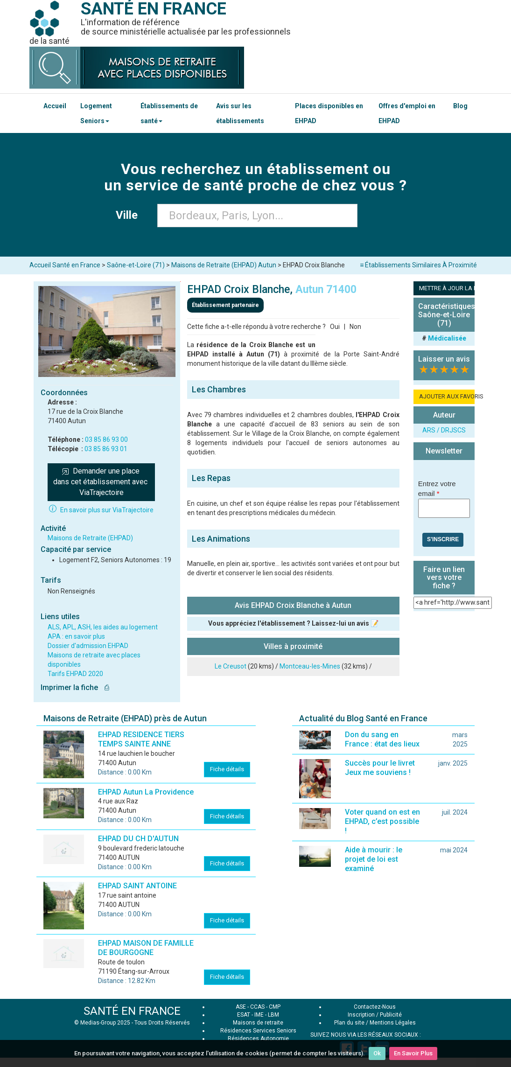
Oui (335, 326)
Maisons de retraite (258, 1022)
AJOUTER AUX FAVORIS (447, 396)
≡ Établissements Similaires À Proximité (418, 265)
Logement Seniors (96, 113)
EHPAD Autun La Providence (146, 792)
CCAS (257, 1007)
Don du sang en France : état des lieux (382, 739)
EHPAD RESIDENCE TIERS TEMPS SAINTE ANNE (141, 739)
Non (355, 326)
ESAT (243, 1014)
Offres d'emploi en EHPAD (406, 113)
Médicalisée (447, 338)
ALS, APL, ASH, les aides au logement (103, 627)
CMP (274, 1007)
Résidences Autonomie (258, 1038)
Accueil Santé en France (64, 265)
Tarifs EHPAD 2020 (75, 673)
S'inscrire (443, 539)
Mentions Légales (393, 1022)
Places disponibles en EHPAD (329, 113)
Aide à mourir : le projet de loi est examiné (373, 859)
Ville (129, 215)
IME (259, 1014)
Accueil (54, 106)
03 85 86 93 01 (105, 449)
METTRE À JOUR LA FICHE (447, 288)
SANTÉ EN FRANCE (132, 1011)
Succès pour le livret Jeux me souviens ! (380, 768)
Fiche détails (227, 769)
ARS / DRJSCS (444, 430)
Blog (460, 106)
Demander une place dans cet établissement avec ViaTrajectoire (101, 482)
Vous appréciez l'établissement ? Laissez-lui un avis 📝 (293, 623)
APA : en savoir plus (76, 636)
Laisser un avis (444, 359)
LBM (273, 1014)
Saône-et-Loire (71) (136, 265)
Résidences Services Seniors (258, 1030)
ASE (241, 1007)
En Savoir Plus (413, 1053)
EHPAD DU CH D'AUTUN (138, 838)
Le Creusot (230, 666)
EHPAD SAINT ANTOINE (137, 885)
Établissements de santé (169, 113)
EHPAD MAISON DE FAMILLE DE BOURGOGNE (146, 948)
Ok (377, 1053)
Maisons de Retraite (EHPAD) (90, 538)
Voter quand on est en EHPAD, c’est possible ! (382, 821)
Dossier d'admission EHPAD (88, 645)
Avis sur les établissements (240, 113)
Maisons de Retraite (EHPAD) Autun (223, 265)
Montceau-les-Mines (310, 666)
